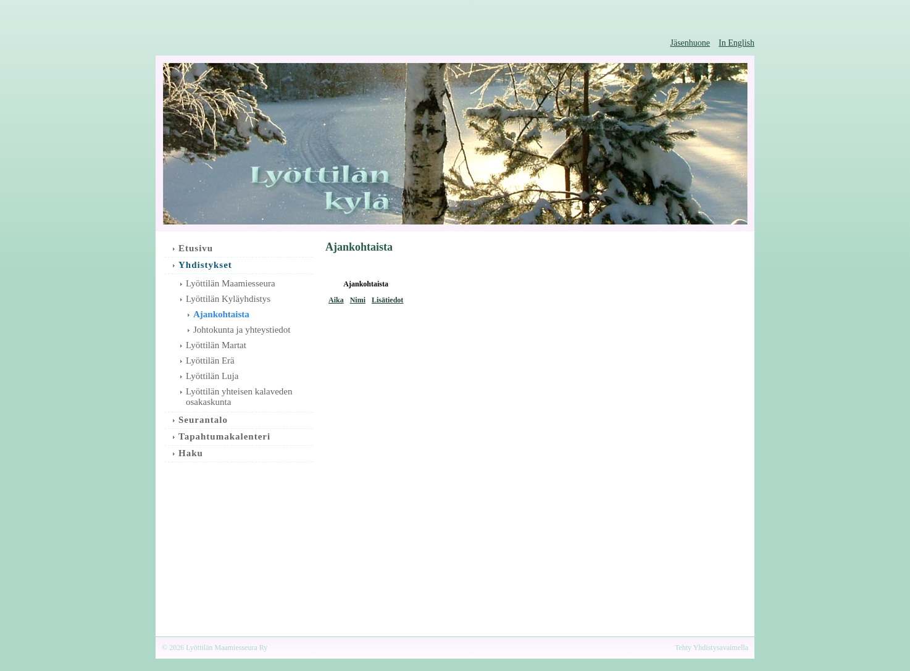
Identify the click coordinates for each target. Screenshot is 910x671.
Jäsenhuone (690, 43)
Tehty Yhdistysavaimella (711, 647)
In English (736, 43)
